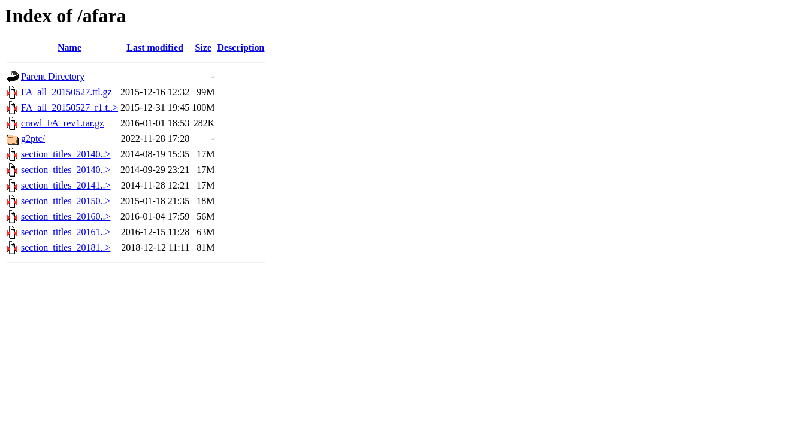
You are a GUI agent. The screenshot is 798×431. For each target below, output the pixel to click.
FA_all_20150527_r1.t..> (69, 107)
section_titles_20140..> (65, 154)
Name (69, 48)
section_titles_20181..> (65, 247)
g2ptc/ (33, 138)
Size (203, 48)
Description (240, 48)
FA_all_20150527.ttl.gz (66, 92)
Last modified (154, 48)
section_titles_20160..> (65, 216)
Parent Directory (52, 76)
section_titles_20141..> (65, 185)
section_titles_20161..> (65, 232)
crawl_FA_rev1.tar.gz (62, 123)
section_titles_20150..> (65, 201)
